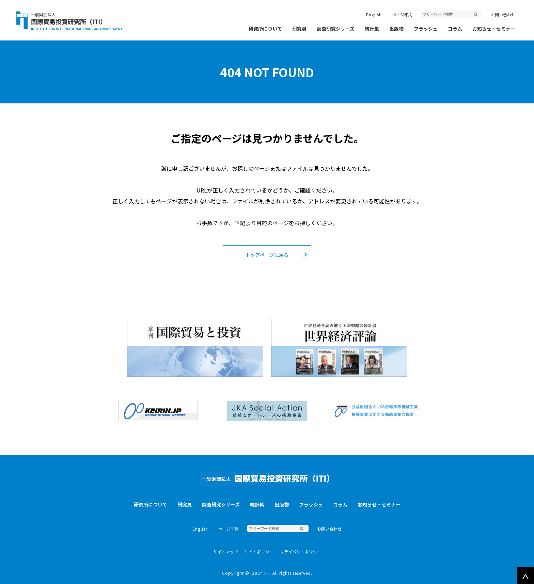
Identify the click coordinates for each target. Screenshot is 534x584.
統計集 (372, 28)
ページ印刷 (402, 14)
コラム (455, 28)
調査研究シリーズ (336, 28)
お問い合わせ (503, 14)
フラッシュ (426, 28)
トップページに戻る (267, 254)
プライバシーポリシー (300, 551)
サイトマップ (225, 551)
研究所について (265, 28)
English (374, 14)
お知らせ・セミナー (493, 28)
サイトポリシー (259, 551)
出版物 (396, 28)
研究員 (299, 28)
